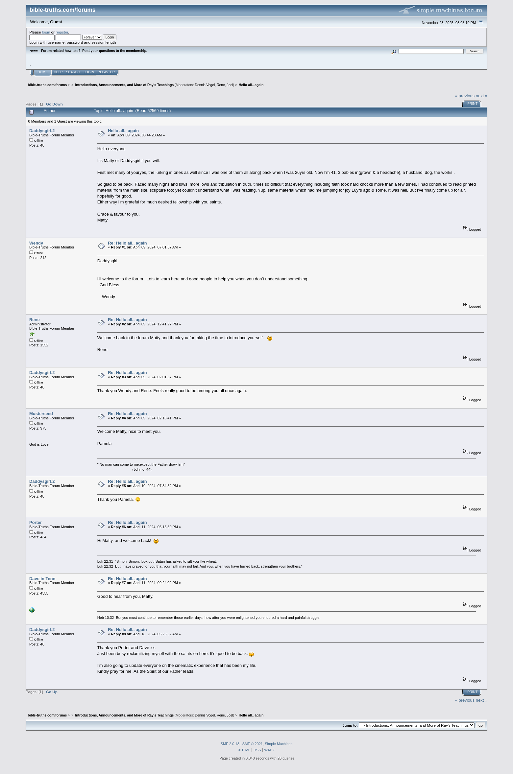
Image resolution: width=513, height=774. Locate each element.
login (46, 32)
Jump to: (350, 725)
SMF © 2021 (252, 744)
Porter (35, 522)
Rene (221, 85)
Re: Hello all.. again (127, 243)
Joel (230, 85)
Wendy (36, 243)
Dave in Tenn (42, 578)
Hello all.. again (123, 130)
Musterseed (41, 413)
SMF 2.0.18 (230, 744)
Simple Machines (278, 744)
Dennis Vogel (205, 85)
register (62, 32)
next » (481, 95)
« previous (465, 95)
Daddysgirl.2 (42, 130)
